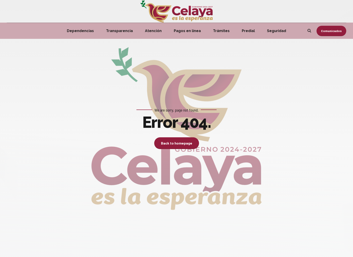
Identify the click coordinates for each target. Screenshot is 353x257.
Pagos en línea (187, 31)
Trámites (221, 31)
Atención (153, 31)
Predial (248, 31)
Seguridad (276, 31)
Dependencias (80, 31)
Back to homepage (176, 143)
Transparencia (119, 31)
